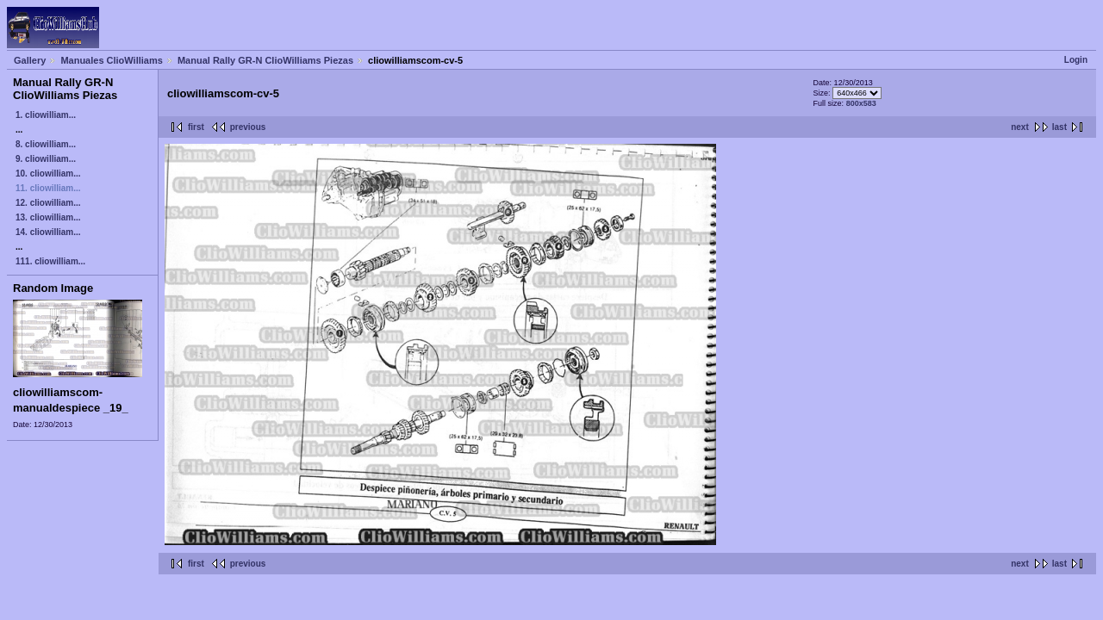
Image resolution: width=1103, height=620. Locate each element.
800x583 (861, 103)
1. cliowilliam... (46, 115)
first (196, 127)
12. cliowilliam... (48, 203)
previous (248, 127)
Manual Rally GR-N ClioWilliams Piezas (265, 60)
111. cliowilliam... (50, 261)
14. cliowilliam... (48, 232)
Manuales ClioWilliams (111, 60)
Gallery (30, 60)
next (1020, 127)
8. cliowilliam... (46, 144)
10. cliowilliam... (48, 173)
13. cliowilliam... (48, 217)
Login (1075, 60)
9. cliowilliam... (46, 159)
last (1059, 127)
